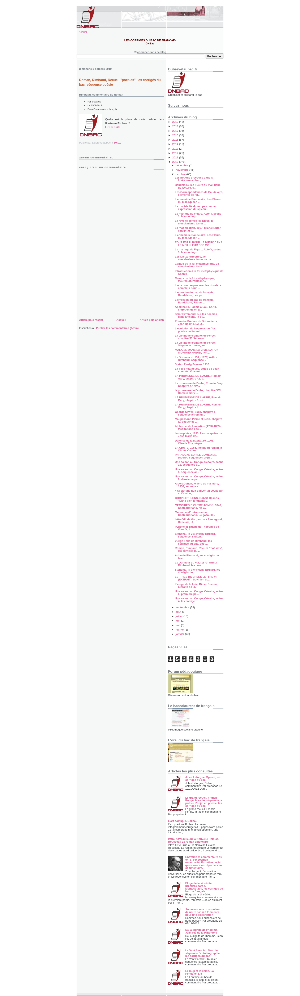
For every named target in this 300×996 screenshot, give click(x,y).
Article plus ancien (152, 319)
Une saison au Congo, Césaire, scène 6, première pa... (199, 593)
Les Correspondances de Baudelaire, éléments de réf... (199, 193)
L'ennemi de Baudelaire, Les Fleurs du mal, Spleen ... (197, 200)
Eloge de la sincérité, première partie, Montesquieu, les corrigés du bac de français (204, 887)
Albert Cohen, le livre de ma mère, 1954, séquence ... (197, 485)
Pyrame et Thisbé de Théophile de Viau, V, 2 (197, 528)
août (179, 611)
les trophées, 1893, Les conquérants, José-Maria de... (199, 435)
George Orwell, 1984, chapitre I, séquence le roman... (195, 413)
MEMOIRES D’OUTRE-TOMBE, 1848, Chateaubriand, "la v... (198, 506)
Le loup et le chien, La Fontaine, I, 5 (199, 972)
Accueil (83, 32)
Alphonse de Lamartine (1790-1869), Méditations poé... (198, 427)
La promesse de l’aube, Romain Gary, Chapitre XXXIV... (199, 384)
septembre (183, 607)
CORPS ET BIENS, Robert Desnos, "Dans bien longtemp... (197, 499)
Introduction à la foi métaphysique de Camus (199, 272)
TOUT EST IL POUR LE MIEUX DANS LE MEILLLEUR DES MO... (198, 244)
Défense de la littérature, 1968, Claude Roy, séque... (194, 442)
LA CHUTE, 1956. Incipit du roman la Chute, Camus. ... (198, 449)
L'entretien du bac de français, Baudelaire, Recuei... (194, 301)
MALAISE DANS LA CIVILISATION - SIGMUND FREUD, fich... (197, 351)
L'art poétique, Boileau (182, 820)
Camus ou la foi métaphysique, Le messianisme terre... (197, 265)
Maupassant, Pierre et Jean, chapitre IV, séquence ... (198, 420)
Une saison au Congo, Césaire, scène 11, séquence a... (199, 463)
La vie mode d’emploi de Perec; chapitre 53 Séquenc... (195, 337)
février (180, 629)
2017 (175, 130)
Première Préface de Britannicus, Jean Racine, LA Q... (196, 322)
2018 (175, 126)
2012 (175, 153)
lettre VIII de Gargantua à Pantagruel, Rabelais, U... (199, 521)
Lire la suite (112, 127)
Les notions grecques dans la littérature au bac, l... (194, 179)
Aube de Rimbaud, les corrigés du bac (197, 557)
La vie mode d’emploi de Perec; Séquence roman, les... (195, 344)
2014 (175, 144)
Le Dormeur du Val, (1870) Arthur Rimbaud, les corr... (196, 564)
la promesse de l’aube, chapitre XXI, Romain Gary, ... (198, 392)
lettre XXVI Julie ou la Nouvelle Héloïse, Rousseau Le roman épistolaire (193, 840)
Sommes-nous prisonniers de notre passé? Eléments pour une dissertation (202, 912)
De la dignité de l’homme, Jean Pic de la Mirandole (201, 931)
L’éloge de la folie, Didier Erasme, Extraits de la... (196, 585)
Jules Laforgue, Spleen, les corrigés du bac (202, 778)
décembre (182, 165)
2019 (175, 121)
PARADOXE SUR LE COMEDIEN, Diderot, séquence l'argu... (196, 456)
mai (178, 625)
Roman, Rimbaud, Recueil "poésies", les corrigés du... (199, 549)
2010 (175, 161)
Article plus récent (91, 319)
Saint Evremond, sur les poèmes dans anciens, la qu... (196, 315)
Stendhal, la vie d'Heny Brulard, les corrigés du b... (197, 571)
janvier (180, 634)
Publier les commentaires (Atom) (117, 328)
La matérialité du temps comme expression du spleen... (195, 208)
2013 (175, 148)
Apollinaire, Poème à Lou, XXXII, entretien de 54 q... (196, 308)
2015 (175, 139)
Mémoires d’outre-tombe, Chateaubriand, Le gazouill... (195, 514)
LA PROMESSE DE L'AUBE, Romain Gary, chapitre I (198, 406)
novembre (182, 169)
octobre (181, 174)
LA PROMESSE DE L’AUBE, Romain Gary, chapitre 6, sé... (198, 399)
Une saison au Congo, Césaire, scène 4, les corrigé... (199, 600)
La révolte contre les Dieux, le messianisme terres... (194, 222)
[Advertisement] (110, 288)
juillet (180, 616)
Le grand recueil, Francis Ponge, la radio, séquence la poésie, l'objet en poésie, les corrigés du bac (203, 801)
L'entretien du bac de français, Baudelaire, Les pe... (194, 294)
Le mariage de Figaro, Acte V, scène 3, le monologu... (198, 215)
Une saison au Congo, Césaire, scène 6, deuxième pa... (199, 478)
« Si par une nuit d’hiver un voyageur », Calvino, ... (199, 492)
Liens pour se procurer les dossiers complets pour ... (198, 287)
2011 (175, 157)
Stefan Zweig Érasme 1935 (192, 364)
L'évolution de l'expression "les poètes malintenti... (195, 330)
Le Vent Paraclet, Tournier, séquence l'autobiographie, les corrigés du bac (202, 953)
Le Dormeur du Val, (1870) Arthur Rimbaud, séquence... (196, 358)
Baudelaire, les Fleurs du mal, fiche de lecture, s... (197, 186)
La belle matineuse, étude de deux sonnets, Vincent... (197, 370)
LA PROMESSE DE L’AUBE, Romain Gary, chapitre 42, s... (198, 377)
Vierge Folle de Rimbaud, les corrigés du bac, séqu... (193, 542)
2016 (175, 135)
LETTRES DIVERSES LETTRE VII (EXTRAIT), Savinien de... (196, 578)
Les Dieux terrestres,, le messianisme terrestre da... (194, 258)
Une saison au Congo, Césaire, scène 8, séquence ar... (199, 471)
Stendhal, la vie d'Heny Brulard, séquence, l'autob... (195, 535)
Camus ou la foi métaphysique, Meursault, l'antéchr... (195, 279)
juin (178, 620)
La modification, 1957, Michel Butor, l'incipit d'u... (198, 229)
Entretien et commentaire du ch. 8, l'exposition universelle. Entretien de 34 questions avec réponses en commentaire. (203, 862)
